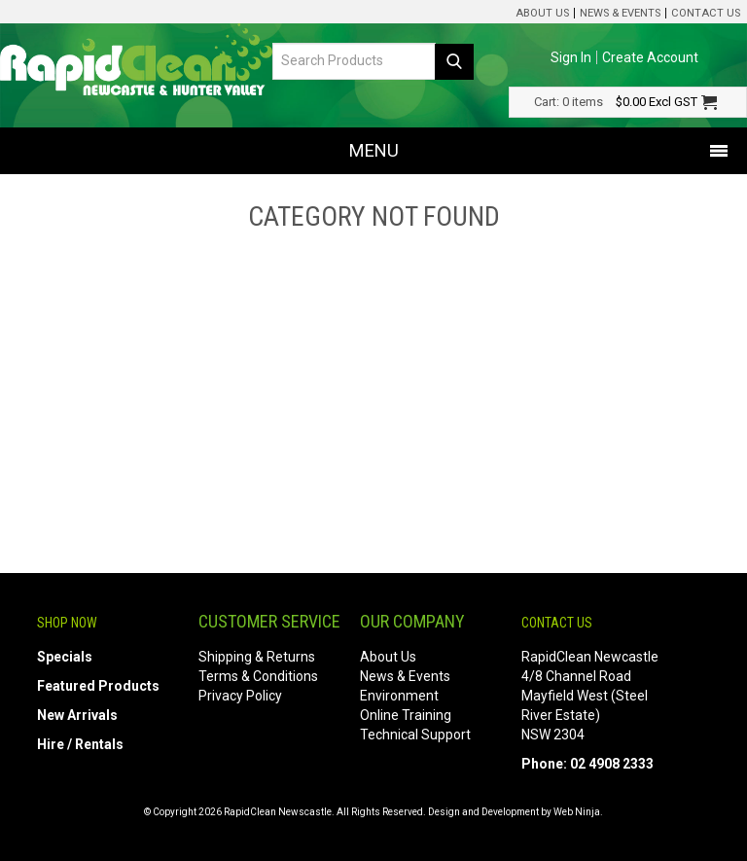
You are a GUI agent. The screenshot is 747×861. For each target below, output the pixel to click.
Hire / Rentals (80, 744)
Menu (374, 150)
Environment (399, 695)
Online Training (405, 715)
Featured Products (98, 686)
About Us (542, 13)
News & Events (620, 13)
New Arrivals (77, 715)
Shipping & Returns (256, 656)
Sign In (571, 57)
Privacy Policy (240, 695)
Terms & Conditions (258, 676)
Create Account (650, 57)
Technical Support (415, 734)
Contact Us (705, 13)
